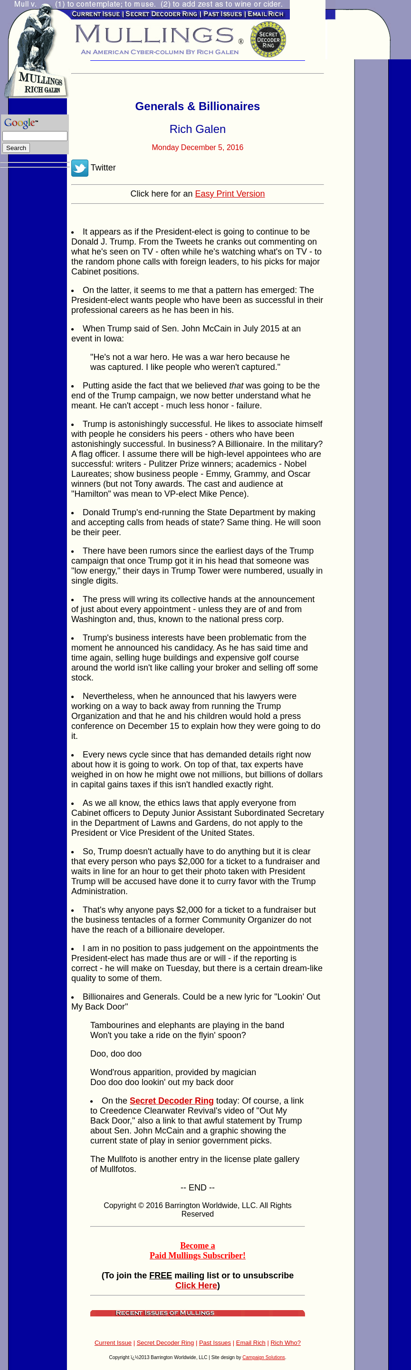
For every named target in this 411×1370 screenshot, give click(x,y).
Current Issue (113, 1342)
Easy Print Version (230, 193)
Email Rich (251, 1342)
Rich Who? (285, 1342)
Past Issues (215, 1342)
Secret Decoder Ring (165, 1342)
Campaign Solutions (263, 1357)
